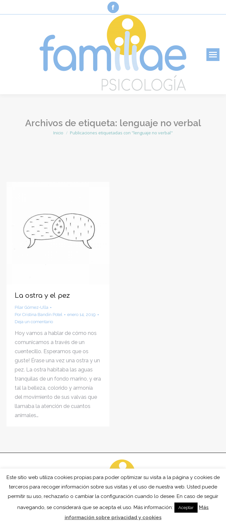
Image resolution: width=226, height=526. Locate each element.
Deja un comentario (34, 321)
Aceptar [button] (186, 507)
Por (38, 314)
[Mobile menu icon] (212, 54)
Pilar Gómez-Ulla (31, 307)
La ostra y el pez (42, 295)
